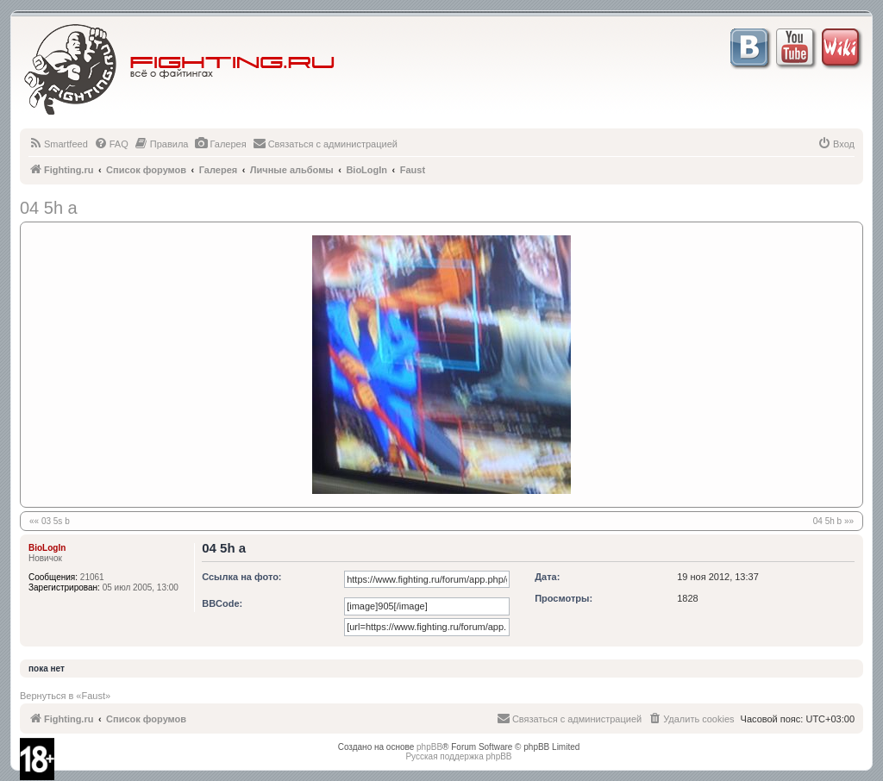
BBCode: (222, 603)
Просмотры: (563, 598)
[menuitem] (58, 144)
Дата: (547, 577)
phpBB (429, 747)
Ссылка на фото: (241, 577)
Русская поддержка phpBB (458, 756)
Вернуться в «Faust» (65, 695)
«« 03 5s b (49, 521)
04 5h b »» (833, 521)
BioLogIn (47, 548)
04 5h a (49, 207)
